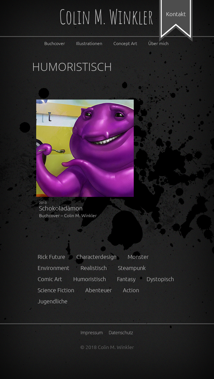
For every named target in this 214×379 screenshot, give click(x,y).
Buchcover (54, 43)
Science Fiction (56, 290)
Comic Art (50, 279)
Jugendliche (52, 301)
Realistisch (94, 267)
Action (131, 290)
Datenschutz (121, 333)
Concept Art (125, 43)
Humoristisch (89, 279)
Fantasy (126, 279)
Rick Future (51, 256)
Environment (53, 267)
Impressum (92, 333)
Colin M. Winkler (106, 18)
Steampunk (132, 267)
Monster (138, 256)
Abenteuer (98, 290)
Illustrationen (89, 43)
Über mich (158, 43)
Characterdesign (96, 256)
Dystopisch (160, 279)
